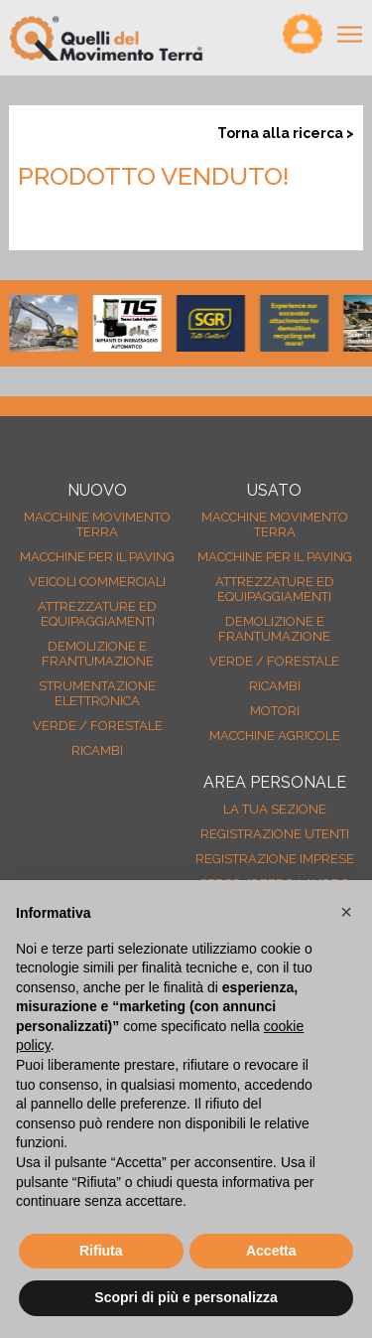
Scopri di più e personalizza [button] (185, 1297)
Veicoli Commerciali (97, 581)
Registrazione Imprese (274, 858)
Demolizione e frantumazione (98, 654)
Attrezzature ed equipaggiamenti (97, 614)
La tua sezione (274, 809)
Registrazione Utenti (274, 833)
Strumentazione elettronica (97, 693)
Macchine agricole (274, 735)
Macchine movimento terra (97, 524)
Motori (275, 710)
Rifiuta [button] (101, 1251)
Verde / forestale (98, 725)
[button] (346, 912)
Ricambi (97, 750)
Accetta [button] (271, 1251)
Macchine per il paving (97, 556)
